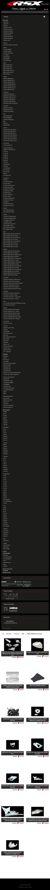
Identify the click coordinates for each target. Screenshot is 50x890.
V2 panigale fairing (7, 222)
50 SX (4, 507)
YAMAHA (5, 25)
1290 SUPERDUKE (7, 116)
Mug (4, 564)
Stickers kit (5, 403)
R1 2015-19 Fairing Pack (8, 185)
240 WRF (5, 469)
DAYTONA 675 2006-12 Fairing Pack (11, 293)
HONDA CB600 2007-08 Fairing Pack (11, 251)
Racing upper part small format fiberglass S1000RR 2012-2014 (37, 719)
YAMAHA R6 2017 (7, 34)
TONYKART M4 (6, 370)
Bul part (5, 173)
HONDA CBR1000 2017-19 (9, 87)
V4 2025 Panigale (7, 49)
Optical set (5, 335)
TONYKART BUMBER (8, 382)
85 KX (4, 431)
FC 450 (5, 488)
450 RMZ (5, 452)
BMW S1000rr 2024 (7, 64)
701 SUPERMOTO (7, 501)
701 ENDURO (6, 499)
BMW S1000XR (6, 74)
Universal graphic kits (8, 147)
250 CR (5, 417)
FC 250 (5, 485)
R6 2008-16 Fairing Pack (8, 198)
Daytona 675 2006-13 (8, 107)
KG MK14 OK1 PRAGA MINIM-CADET (12, 372)
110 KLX (5, 440)
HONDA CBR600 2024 (8, 78)
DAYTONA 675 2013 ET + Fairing (10, 298)
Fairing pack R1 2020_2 (8, 205)
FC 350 (5, 486)
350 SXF (5, 520)
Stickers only (6, 344)
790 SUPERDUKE (7, 117)
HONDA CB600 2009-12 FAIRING (10, 256)
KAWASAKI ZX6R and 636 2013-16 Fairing (13, 283)
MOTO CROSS (6, 410)
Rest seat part (6, 171)
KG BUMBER (6, 384)
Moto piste (5, 20)
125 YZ (5, 462)
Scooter (5, 551)
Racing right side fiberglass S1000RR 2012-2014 (12, 786)
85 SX (4, 511)
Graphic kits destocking (8, 327)
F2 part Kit (5, 153)
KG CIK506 (5, 361)
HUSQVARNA (6, 473)
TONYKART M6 (6, 369)
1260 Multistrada (7, 60)
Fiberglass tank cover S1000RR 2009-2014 (37, 653)
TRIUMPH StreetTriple (8, 111)
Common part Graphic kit (8, 377)
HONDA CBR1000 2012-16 (9, 86)
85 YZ (4, 460)
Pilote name (6, 340)
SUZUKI (5, 127)
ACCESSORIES (6, 553)
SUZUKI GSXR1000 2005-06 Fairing (11, 313)
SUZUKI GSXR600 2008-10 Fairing (11, 309)
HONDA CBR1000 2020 (8, 89)
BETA (4, 538)
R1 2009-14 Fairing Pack (8, 189)
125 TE (5, 490)
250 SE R (5, 534)
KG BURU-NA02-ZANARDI (9, 363)
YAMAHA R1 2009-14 (8, 31)
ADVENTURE (6, 125)
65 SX (4, 509)
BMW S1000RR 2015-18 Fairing (10, 239)
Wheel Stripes (6, 331)
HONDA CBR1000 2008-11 (9, 84)
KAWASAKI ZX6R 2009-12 (9, 99)
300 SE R (5, 536)
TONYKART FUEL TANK (8, 388)
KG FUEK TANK (7, 386)
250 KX (5, 434)
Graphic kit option (7, 349)
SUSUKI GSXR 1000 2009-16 (10, 138)
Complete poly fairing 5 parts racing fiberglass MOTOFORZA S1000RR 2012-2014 (12, 654)
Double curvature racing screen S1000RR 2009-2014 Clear (12, 686)
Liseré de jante (6, 545)
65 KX (4, 429)
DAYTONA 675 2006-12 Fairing (10, 295)
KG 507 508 (6, 359)
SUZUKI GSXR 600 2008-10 (9, 131)
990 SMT (5, 123)
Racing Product (6, 348)
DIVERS (5, 566)
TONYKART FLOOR (7, 380)
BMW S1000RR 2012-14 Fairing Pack (11, 241)
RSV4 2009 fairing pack (8, 210)
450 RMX (5, 453)
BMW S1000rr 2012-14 (8, 70)
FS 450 (5, 503)
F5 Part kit (5, 158)
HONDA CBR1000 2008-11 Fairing (11, 264)
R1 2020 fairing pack (8, 181)
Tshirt (4, 560)
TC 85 (4, 479)
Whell (4, 393)
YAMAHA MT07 (6, 40)
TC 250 (5, 483)
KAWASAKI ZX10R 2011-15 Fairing (11, 281)
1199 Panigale (6, 56)
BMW (4, 63)
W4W (29, 884)
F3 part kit (5, 155)
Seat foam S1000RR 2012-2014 (37, 685)
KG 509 (5, 358)
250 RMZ (5, 450)
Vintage (5, 543)
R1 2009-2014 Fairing (8, 190)
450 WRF (5, 471)
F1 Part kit (5, 151)
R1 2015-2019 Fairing (8, 187)
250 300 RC (6, 540)
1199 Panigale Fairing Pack (9, 223)
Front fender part (7, 175)
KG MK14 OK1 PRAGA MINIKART (11, 374)
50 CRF (5, 419)
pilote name (6, 547)
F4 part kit (5, 157)
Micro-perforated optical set (9, 336)
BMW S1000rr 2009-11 (8, 72)
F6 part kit (5, 160)
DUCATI (5, 47)
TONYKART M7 (6, 367)
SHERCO (5, 528)
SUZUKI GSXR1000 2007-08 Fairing (11, 315)
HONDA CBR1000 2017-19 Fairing (11, 271)
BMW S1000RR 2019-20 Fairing (10, 235)
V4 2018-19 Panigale (8, 53)
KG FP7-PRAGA (7, 365)
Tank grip (5, 329)
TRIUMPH (5, 106)
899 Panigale (6, 58)
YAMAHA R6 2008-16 (8, 36)
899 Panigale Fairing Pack (9, 227)
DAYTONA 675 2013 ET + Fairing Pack (12, 296)
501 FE (5, 497)
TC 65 (4, 477)
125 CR (5, 415)
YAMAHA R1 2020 (7, 27)
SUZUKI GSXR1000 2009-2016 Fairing (12, 316)
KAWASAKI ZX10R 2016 (8, 94)
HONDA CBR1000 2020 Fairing (10, 275)
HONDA (5, 76)
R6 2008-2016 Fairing (8, 200)
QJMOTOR (5, 23)
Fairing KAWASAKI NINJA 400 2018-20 (12, 288)
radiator (5, 391)
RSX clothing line (7, 558)
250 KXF (5, 436)
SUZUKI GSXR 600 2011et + (9, 133)
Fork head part (6, 164)
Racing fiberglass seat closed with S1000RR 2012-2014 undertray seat (37, 819)
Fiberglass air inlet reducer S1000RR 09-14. (12, 753)
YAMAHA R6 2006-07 (8, 38)
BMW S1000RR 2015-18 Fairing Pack (11, 237)
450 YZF (5, 467)
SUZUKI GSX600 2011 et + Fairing (11, 311)
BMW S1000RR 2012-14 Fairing (10, 243)
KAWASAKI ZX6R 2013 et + (9, 97)
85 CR (4, 413)
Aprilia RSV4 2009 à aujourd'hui (10, 44)
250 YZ (5, 463)
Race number (6, 338)
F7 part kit (5, 162)
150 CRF (5, 421)
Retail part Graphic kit (8, 396)
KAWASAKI (6, 92)
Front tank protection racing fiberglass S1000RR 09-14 (12, 853)
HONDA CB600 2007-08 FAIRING (10, 253)
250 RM (5, 448)
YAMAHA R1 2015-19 (8, 29)
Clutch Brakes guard (7, 333)
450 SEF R (5, 532)
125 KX (5, 432)
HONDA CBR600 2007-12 (9, 80)
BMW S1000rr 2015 (7, 68)
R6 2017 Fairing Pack (8, 194)
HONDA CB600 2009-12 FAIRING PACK (12, 254)
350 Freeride (6, 526)
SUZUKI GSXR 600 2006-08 (9, 129)
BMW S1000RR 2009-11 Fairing (10, 244)
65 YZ (4, 458)
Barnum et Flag (6, 572)
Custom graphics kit (7, 145)
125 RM (5, 446)
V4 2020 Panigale (7, 51)
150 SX (5, 515)
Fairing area (6, 178)
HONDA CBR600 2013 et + (9, 82)
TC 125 (5, 481)
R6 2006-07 (6, 201)
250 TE (5, 492)
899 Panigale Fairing (8, 229)
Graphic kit (5, 22)
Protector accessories (8, 346)
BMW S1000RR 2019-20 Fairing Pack (11, 233)
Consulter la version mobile (25, 887)
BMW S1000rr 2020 (7, 66)
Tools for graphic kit (7, 557)
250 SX (5, 517)
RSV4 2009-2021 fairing (8, 212)
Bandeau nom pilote (7, 400)
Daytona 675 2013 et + (8, 109)
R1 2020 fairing (6, 183)
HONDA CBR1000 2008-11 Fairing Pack (12, 262)
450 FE (5, 496)
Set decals (5, 342)
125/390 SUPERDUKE (8, 119)
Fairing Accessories (7, 323)
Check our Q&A (6, 628)
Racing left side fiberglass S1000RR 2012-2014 (37, 753)
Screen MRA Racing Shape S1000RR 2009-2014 (12, 719)
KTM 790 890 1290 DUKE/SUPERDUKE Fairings (14, 303)
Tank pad (5, 325)
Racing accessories (7, 569)
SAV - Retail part (7, 351)
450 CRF (5, 424)
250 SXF (5, 518)
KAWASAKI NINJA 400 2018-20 (10, 103)
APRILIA (5, 43)
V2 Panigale (6, 54)
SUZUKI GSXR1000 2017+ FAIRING (11, 318)
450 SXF (5, 522)
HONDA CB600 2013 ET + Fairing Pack (12, 258)
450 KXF (5, 438)
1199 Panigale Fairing (8, 225)
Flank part (5, 166)
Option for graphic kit (8, 407)
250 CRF (5, 422)
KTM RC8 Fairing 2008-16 (9, 305)
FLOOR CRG (6, 379)
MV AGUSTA (6, 143)
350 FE (5, 494)
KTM (4, 114)
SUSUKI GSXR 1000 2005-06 (10, 135)
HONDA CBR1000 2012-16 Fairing (11, 267)
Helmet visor (6, 401)
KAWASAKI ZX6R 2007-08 (9, 101)
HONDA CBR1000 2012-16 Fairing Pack (12, 265)
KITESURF (5, 570)
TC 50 (4, 475)
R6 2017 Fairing (6, 196)
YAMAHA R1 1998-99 (8, 33)
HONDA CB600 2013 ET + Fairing (11, 260)
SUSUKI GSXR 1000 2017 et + (10, 140)
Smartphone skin (7, 562)
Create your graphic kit (8, 405)
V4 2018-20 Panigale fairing (9, 216)
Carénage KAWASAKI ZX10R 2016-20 (12, 279)
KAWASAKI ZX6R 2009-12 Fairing (11, 285)
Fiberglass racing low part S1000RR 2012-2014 (37, 786)
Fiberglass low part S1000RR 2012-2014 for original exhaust (12, 819)
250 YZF (5, 465)
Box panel (5, 555)
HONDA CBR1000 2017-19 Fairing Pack (12, 269)
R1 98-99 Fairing (7, 192)
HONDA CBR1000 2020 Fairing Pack (11, 273)
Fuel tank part (6, 169)
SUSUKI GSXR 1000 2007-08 (10, 137)
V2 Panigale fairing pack (8, 220)
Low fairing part (6, 168)
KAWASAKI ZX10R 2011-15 (9, 96)
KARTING (5, 354)
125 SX (5, 513)
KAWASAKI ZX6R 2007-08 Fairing (11, 286)
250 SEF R (5, 530)
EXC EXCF (5, 524)
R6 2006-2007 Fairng (8, 203)
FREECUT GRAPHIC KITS (9, 149)
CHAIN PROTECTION (8, 390)
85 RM (4, 444)
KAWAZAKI (5, 277)
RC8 (4, 121)
